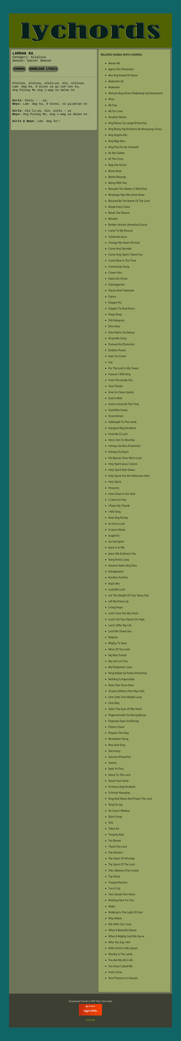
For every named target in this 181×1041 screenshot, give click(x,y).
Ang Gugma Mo (117, 134)
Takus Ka (113, 828)
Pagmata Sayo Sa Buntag (123, 721)
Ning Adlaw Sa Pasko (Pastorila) (127, 673)
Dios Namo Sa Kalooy (121, 332)
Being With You (117, 182)
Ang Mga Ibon (116, 141)
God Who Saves (118, 410)
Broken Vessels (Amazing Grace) (127, 224)
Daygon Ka (115, 302)
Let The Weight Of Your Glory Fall (128, 595)
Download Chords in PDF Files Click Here (90, 1001)
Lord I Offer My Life (120, 625)
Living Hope (115, 607)
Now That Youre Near (121, 685)
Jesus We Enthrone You (122, 553)
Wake (111, 906)
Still (110, 822)
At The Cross (115, 158)
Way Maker (115, 918)
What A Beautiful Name (122, 930)
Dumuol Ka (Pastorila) (121, 344)
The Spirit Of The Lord (121, 864)
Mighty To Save (117, 643)
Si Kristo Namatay (119, 792)
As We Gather (116, 153)
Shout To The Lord (119, 774)
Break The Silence (119, 212)
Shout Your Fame (118, 780)
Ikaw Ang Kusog (118, 517)
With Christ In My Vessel (123, 948)
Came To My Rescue (120, 230)
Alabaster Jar (116, 81)
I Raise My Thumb (119, 505)
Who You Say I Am (119, 942)
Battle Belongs (117, 176)
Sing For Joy (115, 804)
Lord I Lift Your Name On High (126, 619)
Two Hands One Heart (121, 894)
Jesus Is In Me (116, 547)
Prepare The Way (118, 732)
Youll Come (115, 972)
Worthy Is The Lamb (120, 954)
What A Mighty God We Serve (126, 936)
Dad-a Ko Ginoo (118, 278)
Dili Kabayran (116, 320)
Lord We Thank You (120, 631)
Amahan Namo (117, 117)
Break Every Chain (119, 206)
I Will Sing (114, 511)
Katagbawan (115, 571)
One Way (113, 703)
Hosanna (113, 487)
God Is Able (115, 398)
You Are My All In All (120, 960)
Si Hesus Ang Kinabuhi (121, 786)
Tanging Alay (116, 834)
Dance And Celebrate (121, 290)
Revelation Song (118, 738)
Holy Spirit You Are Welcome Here (129, 475)
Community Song (118, 266)
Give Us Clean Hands (121, 392)
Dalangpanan (116, 284)
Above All (114, 63)
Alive (111, 99)
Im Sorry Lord (116, 523)
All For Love (115, 111)
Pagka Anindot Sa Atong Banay (127, 715)
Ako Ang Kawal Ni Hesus (123, 75)
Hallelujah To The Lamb (122, 421)
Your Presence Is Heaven (123, 978)
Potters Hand (116, 727)
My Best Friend (117, 655)
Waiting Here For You (121, 900)
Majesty (113, 637)
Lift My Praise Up (118, 601)
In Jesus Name (116, 529)
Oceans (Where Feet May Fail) (126, 691)
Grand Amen (115, 416)
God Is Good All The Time (123, 404)
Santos (112, 762)
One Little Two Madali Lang (125, 697)
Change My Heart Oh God (123, 242)
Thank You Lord (117, 846)
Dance (112, 296)
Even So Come (117, 356)
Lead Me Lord (116, 589)
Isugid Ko (113, 535)
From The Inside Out (120, 380)
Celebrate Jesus (117, 236)
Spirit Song (115, 816)
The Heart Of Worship (121, 858)
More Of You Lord (119, 649)
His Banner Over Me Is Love (125, 458)
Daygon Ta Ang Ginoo (121, 308)
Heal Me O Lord (117, 434)
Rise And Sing (116, 745)
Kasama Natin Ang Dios (122, 565)
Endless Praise (117, 350)
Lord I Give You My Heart (123, 613)
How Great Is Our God (121, 493)
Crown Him (115, 272)
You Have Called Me (120, 966)
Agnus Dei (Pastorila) (120, 69)
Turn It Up (114, 888)
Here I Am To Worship (121, 440)
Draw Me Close (117, 338)
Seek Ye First (116, 768)
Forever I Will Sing (119, 374)
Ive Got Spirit (116, 541)
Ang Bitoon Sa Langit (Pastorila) (127, 123)
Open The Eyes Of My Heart (125, 708)
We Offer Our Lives (119, 924)
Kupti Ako (114, 583)
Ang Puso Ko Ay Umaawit (123, 147)
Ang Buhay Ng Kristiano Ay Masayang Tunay (135, 129)
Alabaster (114, 87)
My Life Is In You (118, 661)
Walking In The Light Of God (125, 912)
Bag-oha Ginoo (117, 164)
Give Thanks (115, 386)
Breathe (113, 218)
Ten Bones (114, 840)
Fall (110, 362)
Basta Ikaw (114, 171)
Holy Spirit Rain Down (121, 469)
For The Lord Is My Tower (123, 368)
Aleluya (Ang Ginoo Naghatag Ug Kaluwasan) (135, 93)
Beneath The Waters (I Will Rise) (127, 188)
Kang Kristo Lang (118, 559)
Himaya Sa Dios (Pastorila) (124, 445)
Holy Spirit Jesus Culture (122, 463)
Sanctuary (114, 750)
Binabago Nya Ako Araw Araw (126, 194)
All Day (112, 105)
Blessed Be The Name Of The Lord (128, 200)
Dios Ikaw (114, 326)
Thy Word (114, 876)
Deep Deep (115, 314)
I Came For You (117, 499)
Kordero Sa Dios (118, 577)
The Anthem (115, 852)
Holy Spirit (114, 481)
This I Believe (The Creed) (123, 870)
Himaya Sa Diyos (118, 451)
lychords (90, 1019)
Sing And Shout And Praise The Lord (130, 798)
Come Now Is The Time (122, 260)
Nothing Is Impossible (121, 679)
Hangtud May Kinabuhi (122, 428)
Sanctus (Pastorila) (119, 756)
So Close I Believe (119, 810)
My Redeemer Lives (120, 667)
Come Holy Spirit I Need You (125, 254)
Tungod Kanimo (117, 882)
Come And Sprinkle (120, 248)
